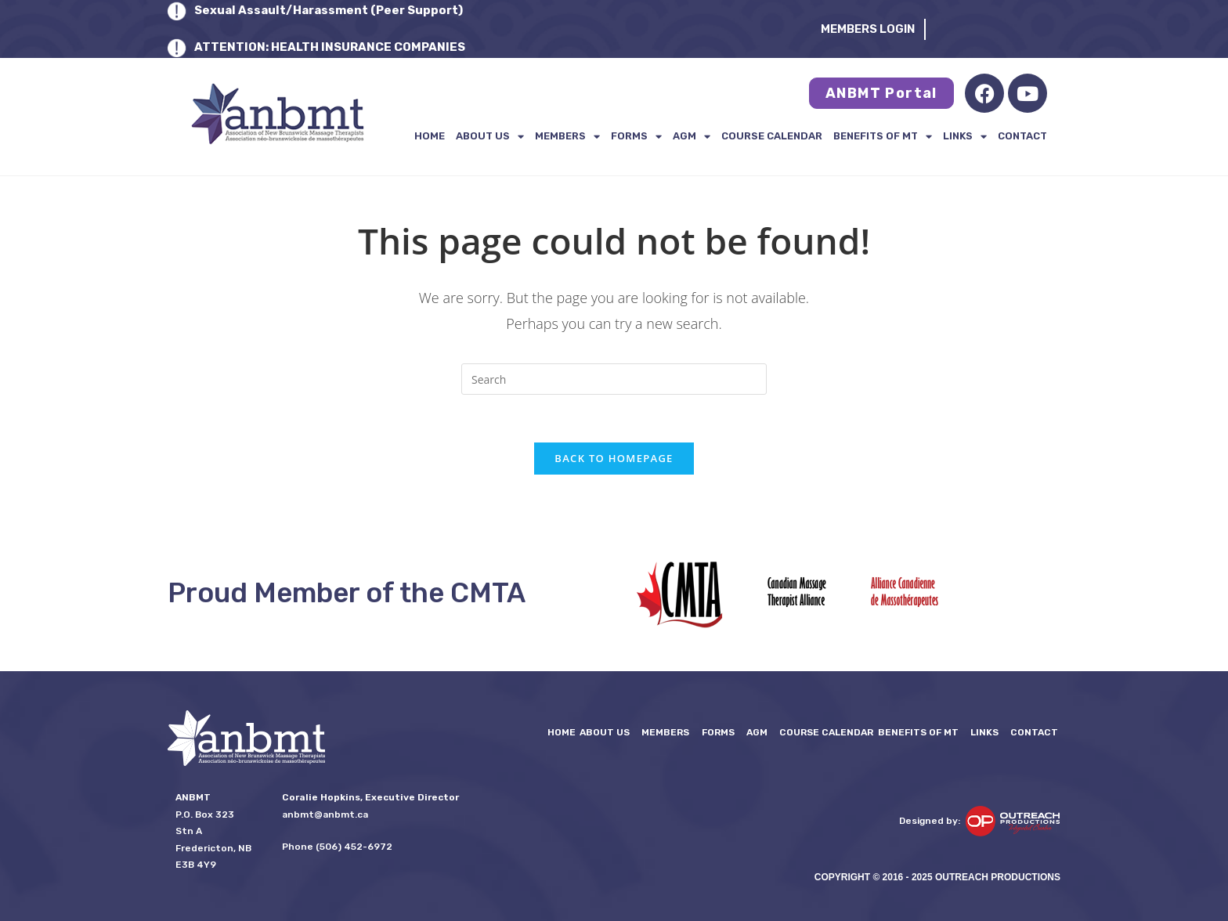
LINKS (965, 136)
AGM (691, 136)
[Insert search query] (614, 379)
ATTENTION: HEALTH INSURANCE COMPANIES (329, 47)
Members (567, 136)
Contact (1022, 136)
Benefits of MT (882, 136)
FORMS (636, 136)
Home (429, 136)
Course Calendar (771, 136)
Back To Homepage (613, 458)
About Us (490, 136)
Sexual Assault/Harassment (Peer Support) (328, 10)
